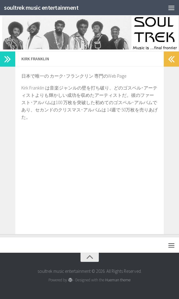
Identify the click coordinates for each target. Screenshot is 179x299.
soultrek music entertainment (44, 7)
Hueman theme (118, 280)
